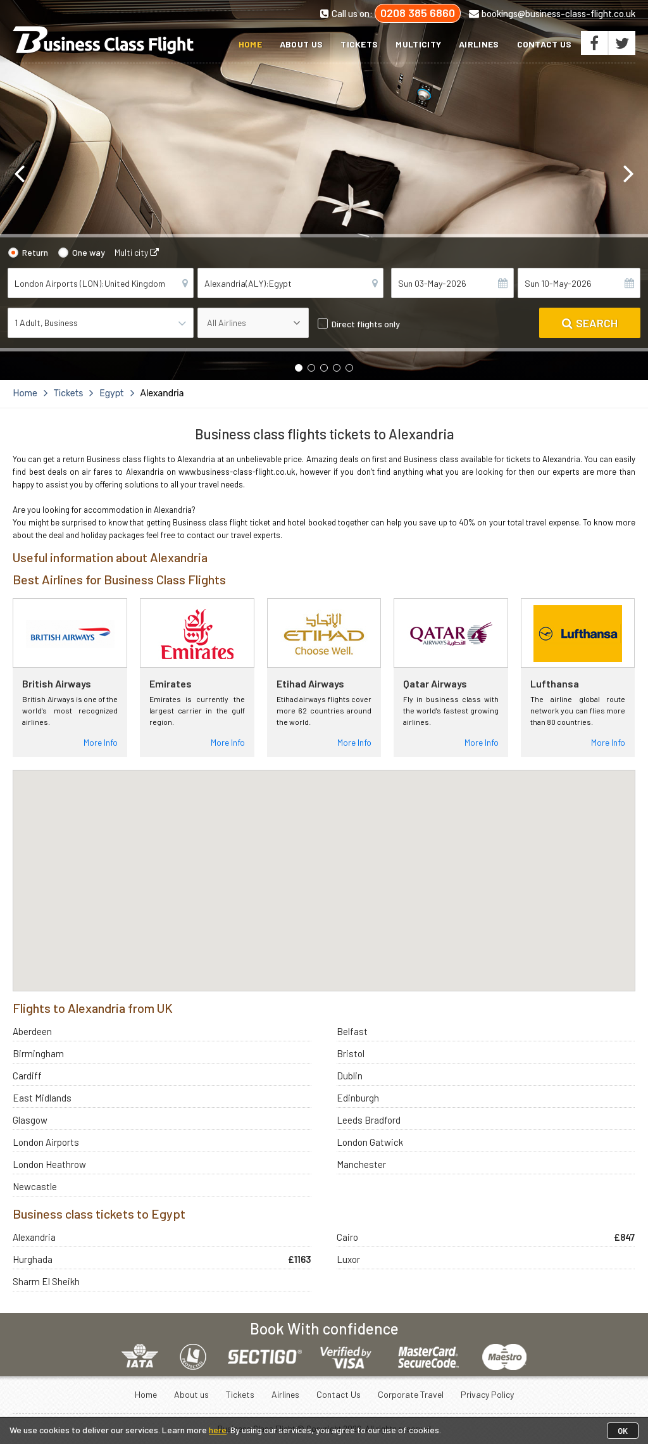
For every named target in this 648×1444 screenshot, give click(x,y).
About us (301, 44)
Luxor (348, 1259)
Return (35, 252)
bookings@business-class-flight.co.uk (552, 13)
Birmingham (38, 1053)
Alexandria (34, 1237)
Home (250, 44)
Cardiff (27, 1075)
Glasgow (30, 1120)
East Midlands (42, 1097)
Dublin (350, 1075)
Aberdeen (32, 1031)
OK (623, 1431)
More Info (101, 742)
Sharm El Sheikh (46, 1281)
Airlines (479, 44)
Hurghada (33, 1259)
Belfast (352, 1031)
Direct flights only (366, 323)
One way (88, 252)
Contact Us (544, 44)
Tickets (359, 44)
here (218, 1429)
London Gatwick (370, 1142)
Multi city (137, 252)
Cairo (347, 1237)
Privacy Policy (487, 1394)
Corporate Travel (411, 1394)
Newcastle (35, 1186)
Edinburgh (358, 1097)
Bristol (350, 1053)
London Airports (46, 1142)
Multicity (418, 44)
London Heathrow (49, 1164)
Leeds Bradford (369, 1120)
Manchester (361, 1164)
